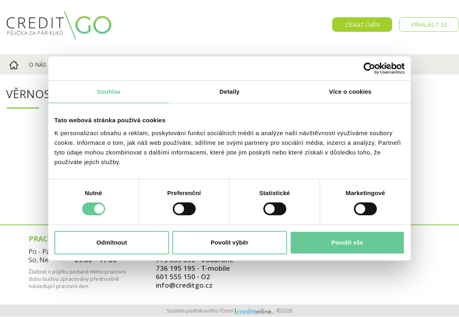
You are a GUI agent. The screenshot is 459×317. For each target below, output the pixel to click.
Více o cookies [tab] (350, 91)
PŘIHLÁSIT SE (429, 25)
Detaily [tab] (229, 91)
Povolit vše (347, 242)
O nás (37, 64)
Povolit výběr (229, 242)
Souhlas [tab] (108, 91)
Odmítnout (112, 242)
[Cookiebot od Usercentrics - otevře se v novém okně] (369, 68)
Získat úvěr (362, 25)
